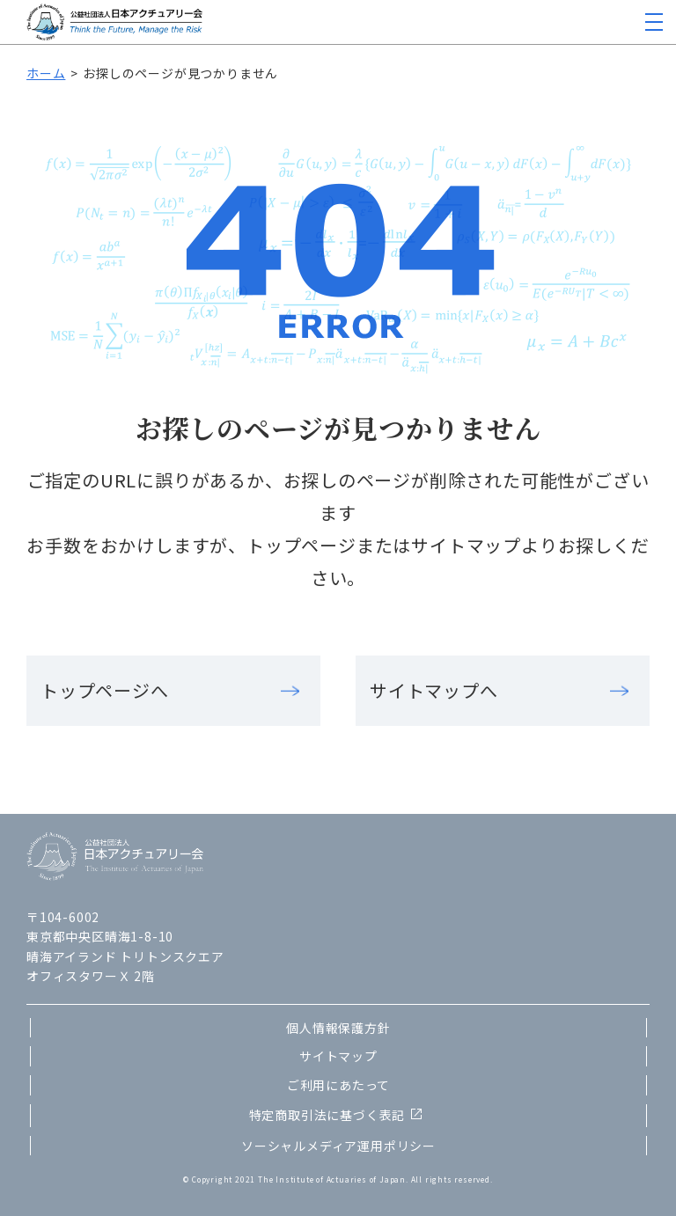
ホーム (45, 73)
